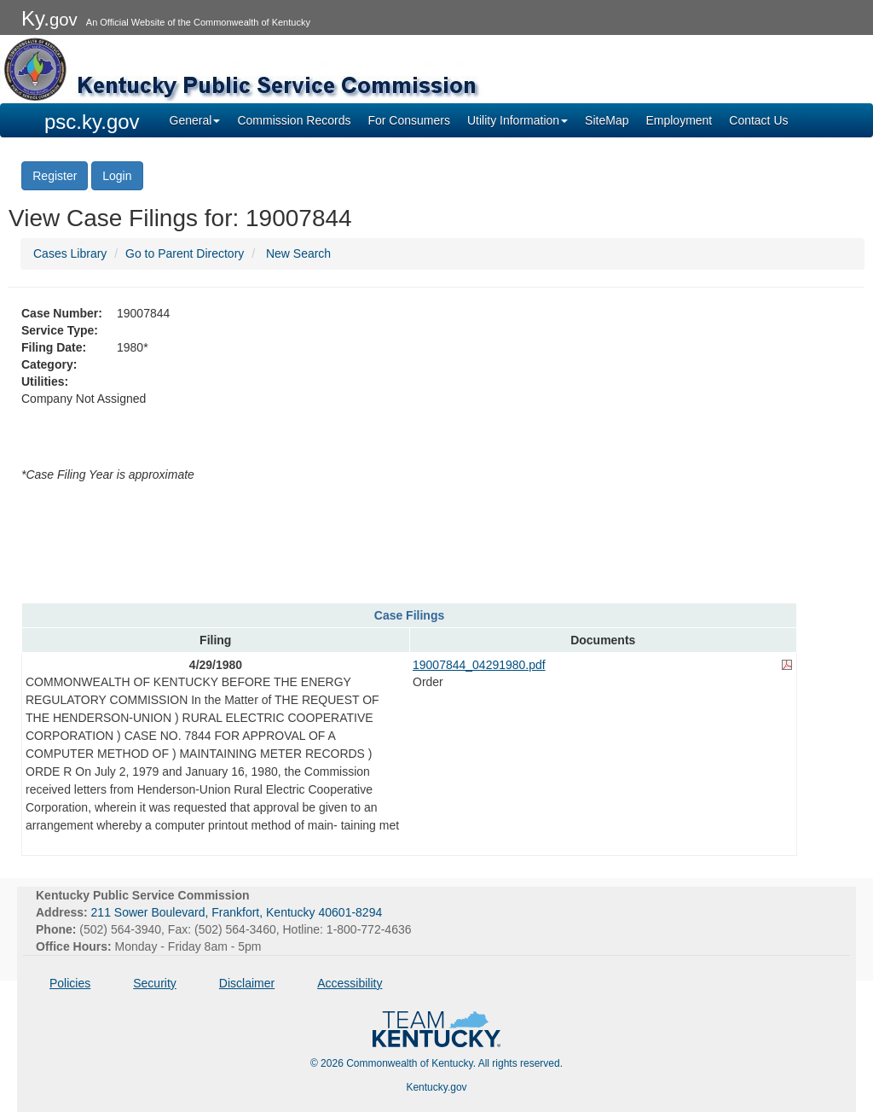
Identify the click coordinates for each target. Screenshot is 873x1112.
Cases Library (70, 253)
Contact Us (758, 120)
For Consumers (408, 120)
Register (54, 176)
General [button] (195, 120)
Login (116, 176)
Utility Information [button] (517, 120)
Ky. (49, 18)
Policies (69, 983)
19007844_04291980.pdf (479, 665)
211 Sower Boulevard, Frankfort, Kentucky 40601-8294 (237, 912)
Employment (678, 120)
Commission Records (293, 120)
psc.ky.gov (92, 121)
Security (154, 983)
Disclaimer (247, 983)
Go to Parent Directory (184, 253)
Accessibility (349, 983)
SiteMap (606, 120)
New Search (298, 253)
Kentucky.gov (436, 1087)
